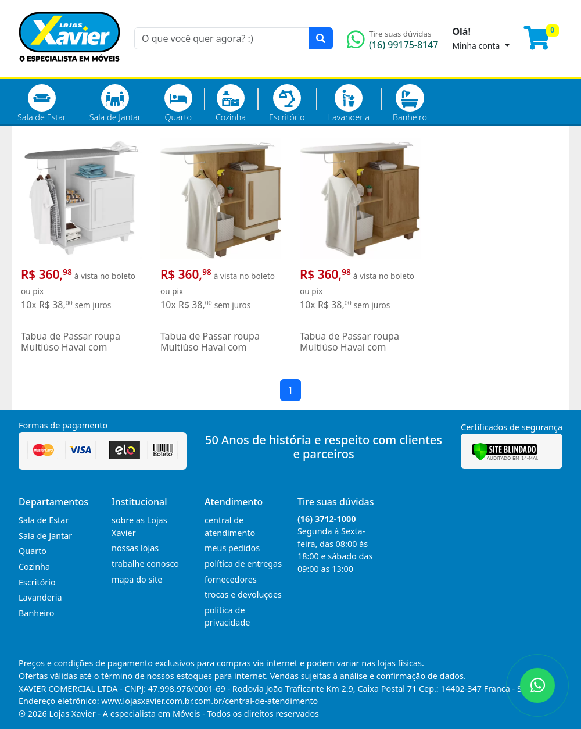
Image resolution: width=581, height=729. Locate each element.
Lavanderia (348, 103)
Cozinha (231, 103)
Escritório (286, 103)
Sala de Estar (41, 103)
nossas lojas (135, 547)
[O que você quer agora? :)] (221, 38)
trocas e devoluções (243, 594)
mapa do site (137, 579)
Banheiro (410, 103)
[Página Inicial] (69, 69)
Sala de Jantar (115, 103)
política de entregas (243, 563)
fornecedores (231, 579)
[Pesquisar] (321, 38)
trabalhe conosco (145, 563)
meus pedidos (232, 547)
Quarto (178, 103)
